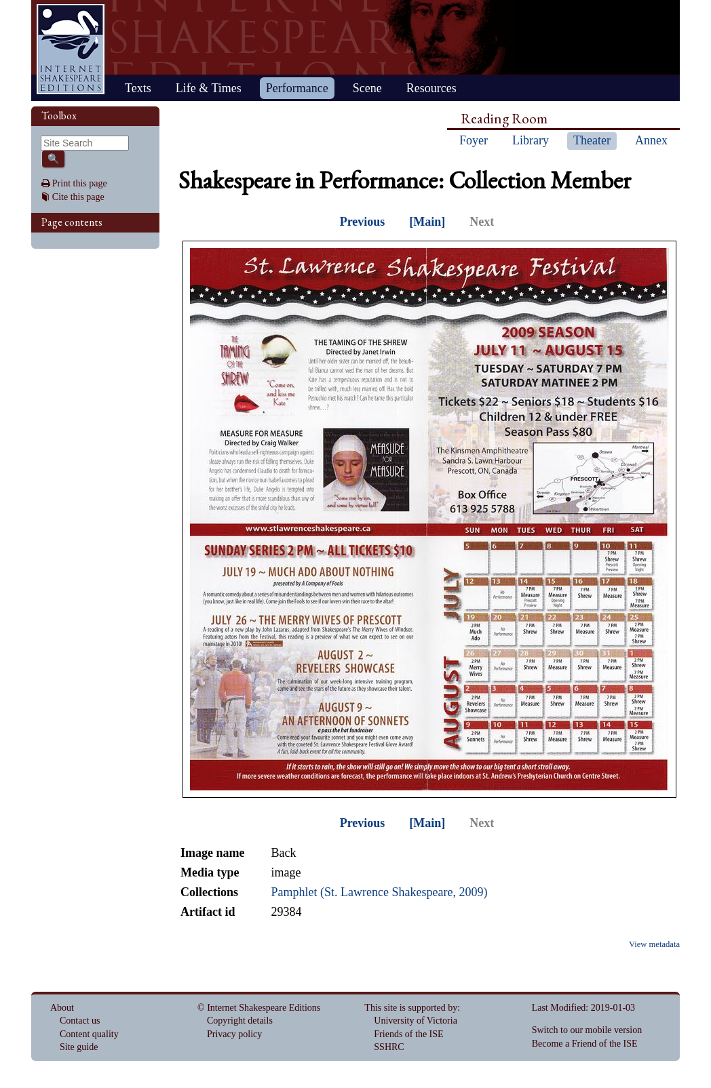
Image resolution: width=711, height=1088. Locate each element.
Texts (138, 88)
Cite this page (78, 197)
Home (70, 49)
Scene (367, 88)
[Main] (427, 221)
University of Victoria (415, 1020)
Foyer (473, 140)
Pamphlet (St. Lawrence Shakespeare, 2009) (379, 892)
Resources (431, 88)
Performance (297, 88)
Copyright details (240, 1020)
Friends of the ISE (408, 1034)
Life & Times (209, 88)
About (62, 1008)
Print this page (79, 183)
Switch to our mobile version (587, 1030)
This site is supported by (410, 1008)
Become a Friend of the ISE (585, 1044)
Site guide (79, 1047)
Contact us (80, 1020)
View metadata (654, 944)
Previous (362, 221)
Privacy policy (234, 1034)
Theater (592, 140)
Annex (651, 140)
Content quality (89, 1034)
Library (530, 140)
